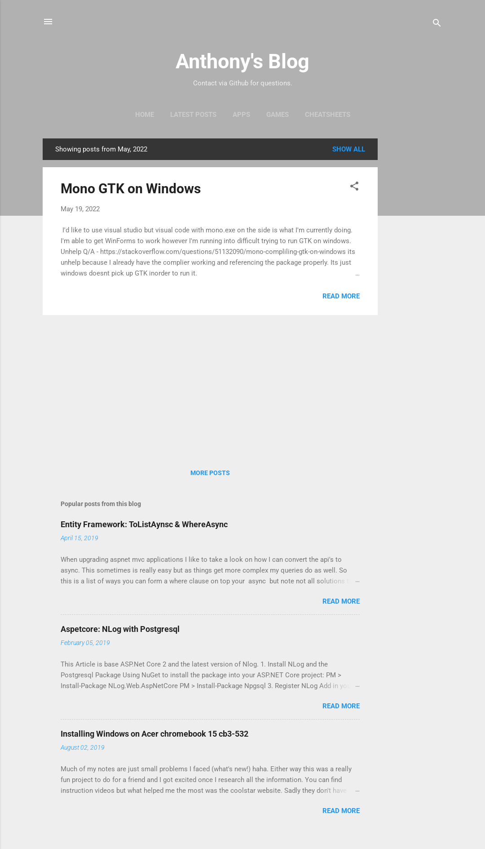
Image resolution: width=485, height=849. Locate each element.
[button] (354, 188)
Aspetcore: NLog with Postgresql (120, 629)
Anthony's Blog (242, 61)
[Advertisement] (413, 273)
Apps (241, 115)
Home (144, 115)
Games (277, 115)
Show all (348, 149)
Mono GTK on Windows (131, 188)
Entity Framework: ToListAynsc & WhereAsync (144, 524)
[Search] (437, 24)
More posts (210, 472)
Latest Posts (193, 115)
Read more (341, 296)
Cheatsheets (327, 115)
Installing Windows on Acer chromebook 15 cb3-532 (154, 733)
